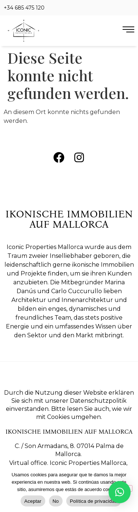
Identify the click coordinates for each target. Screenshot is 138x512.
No (56, 501)
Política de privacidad (93, 501)
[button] (120, 492)
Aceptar (33, 501)
